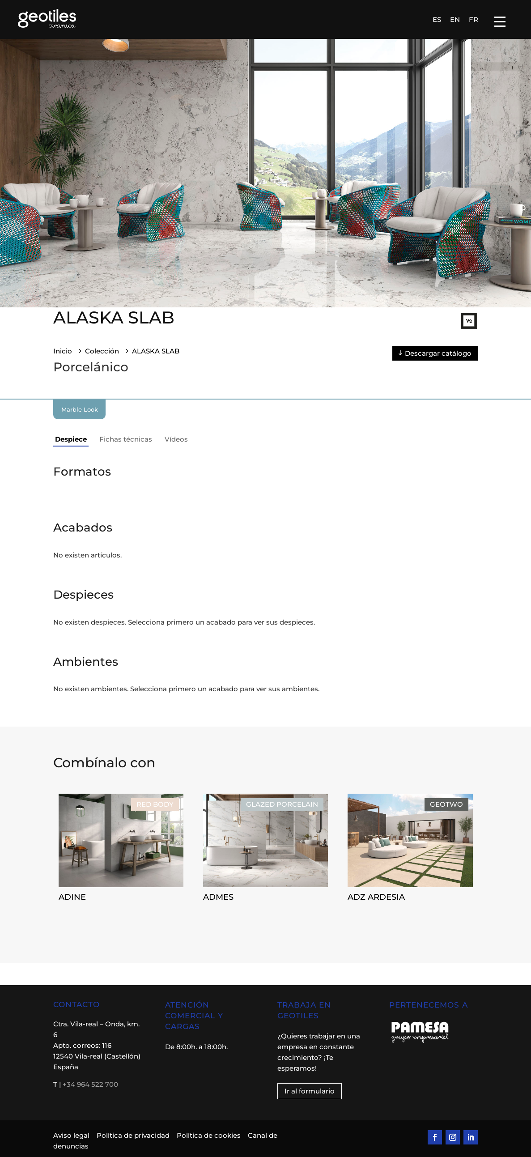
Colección (102, 351)
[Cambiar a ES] (437, 19)
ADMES (218, 897)
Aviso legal (72, 1135)
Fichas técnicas (125, 439)
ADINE (72, 897)
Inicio (62, 351)
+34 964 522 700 (90, 1084)
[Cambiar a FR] (473, 19)
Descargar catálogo (438, 353)
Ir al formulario (310, 1091)
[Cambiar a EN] (455, 19)
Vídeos (176, 439)
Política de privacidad (133, 1135)
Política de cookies (209, 1135)
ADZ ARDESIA (376, 897)
